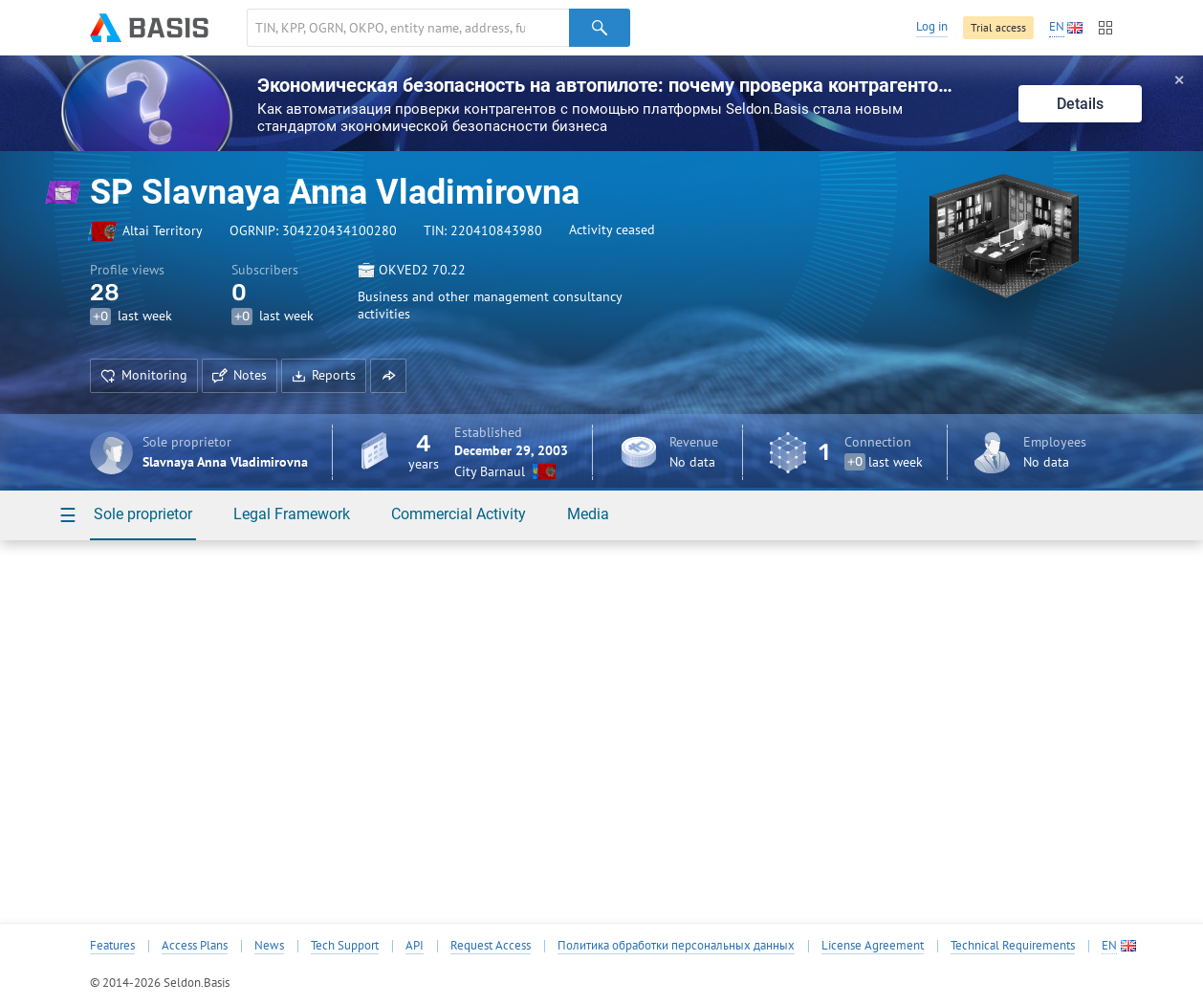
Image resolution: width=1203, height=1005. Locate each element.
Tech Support (345, 945)
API (414, 945)
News (269, 945)
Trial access (998, 27)
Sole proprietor (143, 514)
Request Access (490, 945)
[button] (388, 376)
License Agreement (872, 945)
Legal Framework (291, 514)
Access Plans (195, 945)
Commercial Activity (458, 514)
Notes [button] (239, 374)
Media (588, 514)
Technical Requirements (1013, 945)
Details (1080, 104)
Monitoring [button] (143, 374)
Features (112, 945)
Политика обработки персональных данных (676, 945)
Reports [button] (324, 374)
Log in (932, 26)
